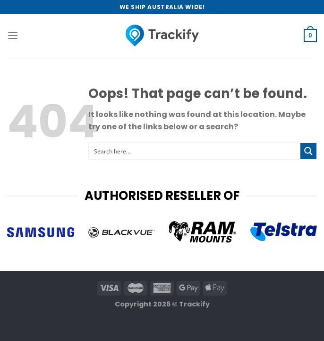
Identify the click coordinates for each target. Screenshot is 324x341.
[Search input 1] (195, 151)
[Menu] (12, 35)
